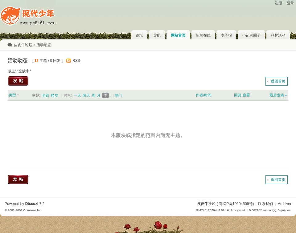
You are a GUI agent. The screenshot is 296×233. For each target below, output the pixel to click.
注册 (278, 3)
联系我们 (265, 204)
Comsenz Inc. (32, 210)
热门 (118, 95)
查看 (246, 95)
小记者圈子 (251, 35)
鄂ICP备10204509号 (236, 204)
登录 (290, 3)
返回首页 (278, 81)
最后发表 (276, 95)
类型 (12, 95)
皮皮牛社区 (206, 204)
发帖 (19, 80)
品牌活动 (278, 35)
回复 (237, 95)
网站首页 (178, 35)
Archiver (284, 204)
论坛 (139, 35)
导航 (157, 35)
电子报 (226, 35)
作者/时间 (204, 95)
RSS (76, 60)
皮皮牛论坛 (23, 45)
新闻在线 (203, 35)
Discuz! (32, 204)
